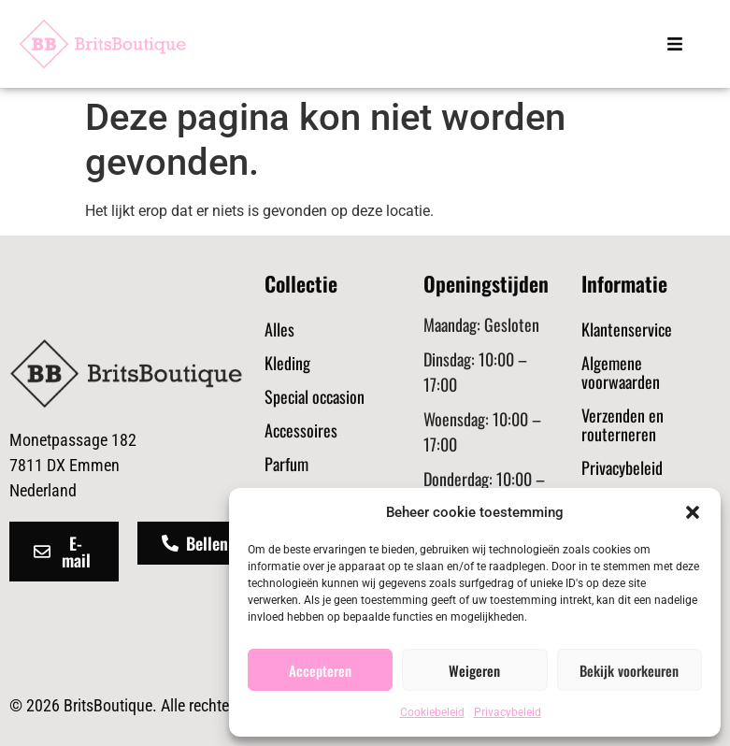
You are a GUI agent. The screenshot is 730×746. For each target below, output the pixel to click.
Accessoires (301, 430)
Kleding (287, 363)
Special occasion (315, 396)
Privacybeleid (507, 712)
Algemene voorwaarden (620, 372)
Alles (279, 329)
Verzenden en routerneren (622, 424)
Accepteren (320, 670)
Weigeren (474, 670)
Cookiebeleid (432, 712)
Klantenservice (626, 329)
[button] (692, 512)
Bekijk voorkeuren (629, 670)
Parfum (286, 464)
